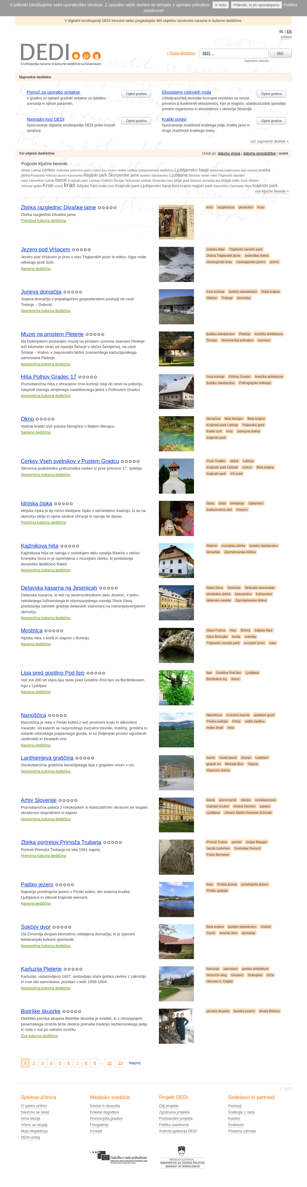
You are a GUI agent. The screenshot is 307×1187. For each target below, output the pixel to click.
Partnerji (235, 1106)
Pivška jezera (227, 884)
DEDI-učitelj (30, 1137)
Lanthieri (262, 757)
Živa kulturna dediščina (39, 1036)
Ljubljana (178, 174)
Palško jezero (37, 885)
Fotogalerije (99, 1125)
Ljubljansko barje (191, 169)
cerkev (48, 169)
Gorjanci (237, 975)
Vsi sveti (236, 473)
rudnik (50, 180)
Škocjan (119, 180)
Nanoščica (33, 715)
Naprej (135, 1063)
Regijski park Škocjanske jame (111, 175)
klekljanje (237, 503)
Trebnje (227, 298)
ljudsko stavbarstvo (154, 175)
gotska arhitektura (255, 968)
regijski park (202, 185)
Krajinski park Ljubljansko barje (143, 185)
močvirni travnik (237, 715)
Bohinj (245, 630)
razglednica (225, 207)
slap (243, 170)
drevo (25, 170)
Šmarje (212, 340)
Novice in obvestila (105, 1106)
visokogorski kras (219, 262)
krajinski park (264, 185)
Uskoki (266, 926)
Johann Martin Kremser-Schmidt (248, 812)
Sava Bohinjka (217, 636)
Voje (233, 630)
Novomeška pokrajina (237, 340)
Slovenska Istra (162, 180)
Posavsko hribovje (44, 175)
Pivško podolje (217, 721)
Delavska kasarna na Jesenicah (59, 588)
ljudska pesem (244, 1011)
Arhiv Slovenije (39, 800)
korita (236, 636)
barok (61, 180)
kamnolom (36, 180)
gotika (38, 186)
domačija (208, 180)
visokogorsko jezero (250, 262)
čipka (210, 503)
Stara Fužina (216, 630)
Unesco (107, 180)
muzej (58, 186)
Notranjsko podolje (138, 180)
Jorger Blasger (256, 842)
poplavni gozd (264, 715)
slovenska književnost (225, 170)
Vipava (253, 764)
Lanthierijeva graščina (47, 758)
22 (109, 1063)
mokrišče (62, 170)
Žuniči (211, 933)
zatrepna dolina (248, 431)
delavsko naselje (219, 600)
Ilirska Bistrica (269, 1011)
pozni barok (227, 800)
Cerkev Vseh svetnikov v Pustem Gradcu (70, 461)
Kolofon (234, 1118)
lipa (218, 180)
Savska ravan (198, 175)
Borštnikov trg (217, 679)
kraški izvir (106, 186)
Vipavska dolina (218, 770)
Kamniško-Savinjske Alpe (232, 186)
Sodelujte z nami (241, 1112)
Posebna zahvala (242, 1131)
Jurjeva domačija (41, 292)
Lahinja (36, 170)
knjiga (226, 180)
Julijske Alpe (87, 185)
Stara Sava (215, 587)
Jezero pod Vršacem (45, 250)
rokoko (246, 800)
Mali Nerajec (234, 418)
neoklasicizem (265, 800)
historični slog (217, 975)
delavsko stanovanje (260, 587)
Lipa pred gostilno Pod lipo (53, 673)
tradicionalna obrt (219, 509)
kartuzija (213, 968)
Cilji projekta (168, 1106)
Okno (27, 419)
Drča (270, 975)
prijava (286, 37)
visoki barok (228, 757)
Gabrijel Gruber (218, 806)
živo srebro (109, 170)
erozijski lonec (254, 643)
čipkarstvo (256, 503)
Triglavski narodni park (245, 249)
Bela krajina (181, 186)
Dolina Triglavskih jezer (223, 255)
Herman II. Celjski (220, 981)
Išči (280, 53)
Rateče (212, 545)
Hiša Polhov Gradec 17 (48, 377)
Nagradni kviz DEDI (45, 119)
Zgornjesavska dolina (239, 552)
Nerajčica (213, 418)
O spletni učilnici (34, 1106)
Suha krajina (270, 291)
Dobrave (195, 180)
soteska (252, 170)
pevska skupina (218, 1011)
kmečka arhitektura (269, 334)
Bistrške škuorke (41, 1011)
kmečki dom (228, 933)
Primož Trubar (217, 842)
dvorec (246, 757)
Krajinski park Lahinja (84, 180)
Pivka (236, 721)
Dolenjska (255, 975)
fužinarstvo (264, 594)
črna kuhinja (215, 291)
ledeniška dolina (257, 255)
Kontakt (96, 1131)
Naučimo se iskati (35, 1112)
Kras (48, 185)
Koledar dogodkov (104, 1112)
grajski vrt (214, 764)
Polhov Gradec (240, 376)
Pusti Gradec (216, 461)
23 (120, 1063)
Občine (212, 298)
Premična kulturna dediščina (43, 221)
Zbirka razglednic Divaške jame (58, 207)
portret (236, 842)
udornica (76, 170)
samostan (230, 968)
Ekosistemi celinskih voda (186, 92)
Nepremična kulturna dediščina (45, 311)
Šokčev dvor (36, 927)
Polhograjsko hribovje (254, 383)
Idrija (178, 180)
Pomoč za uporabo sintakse (53, 92)
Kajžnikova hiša (39, 546)
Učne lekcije (30, 1118)
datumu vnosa (229, 153)
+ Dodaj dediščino (180, 53)
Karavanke (75, 175)
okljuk (234, 461)
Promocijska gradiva (106, 1118)
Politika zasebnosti (174, 1125)
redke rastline (128, 170)
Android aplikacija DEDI (178, 1131)
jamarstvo (246, 207)
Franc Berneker (218, 854)
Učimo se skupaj (34, 1125)
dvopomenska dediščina (156, 170)
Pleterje (244, 334)
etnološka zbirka (219, 594)
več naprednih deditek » (269, 141)
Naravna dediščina (36, 269)
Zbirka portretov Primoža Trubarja (61, 842)
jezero (62, 175)
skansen (264, 340)
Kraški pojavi (174, 119)
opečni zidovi (92, 170)
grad (186, 180)
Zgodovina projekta (174, 1112)
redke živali (240, 180)
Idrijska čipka (36, 504)
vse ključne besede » (272, 191)
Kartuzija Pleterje (41, 969)
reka (213, 175)
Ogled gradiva (136, 93)
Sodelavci (236, 1125)
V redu (220, 5)
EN (289, 31)
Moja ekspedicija (34, 1131)
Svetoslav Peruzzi (247, 848)
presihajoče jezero (254, 884)
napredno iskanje (256, 60)
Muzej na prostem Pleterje (52, 334)
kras (69, 185)
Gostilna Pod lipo (228, 672)
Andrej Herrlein (244, 806)
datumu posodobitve (259, 153)
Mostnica (32, 631)
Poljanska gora (253, 425)
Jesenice (233, 587)
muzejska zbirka (233, 545)
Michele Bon (234, 764)
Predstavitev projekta (175, 1118)
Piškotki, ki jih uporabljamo (256, 5)
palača (265, 806)
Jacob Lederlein (218, 848)
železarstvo (243, 594)
